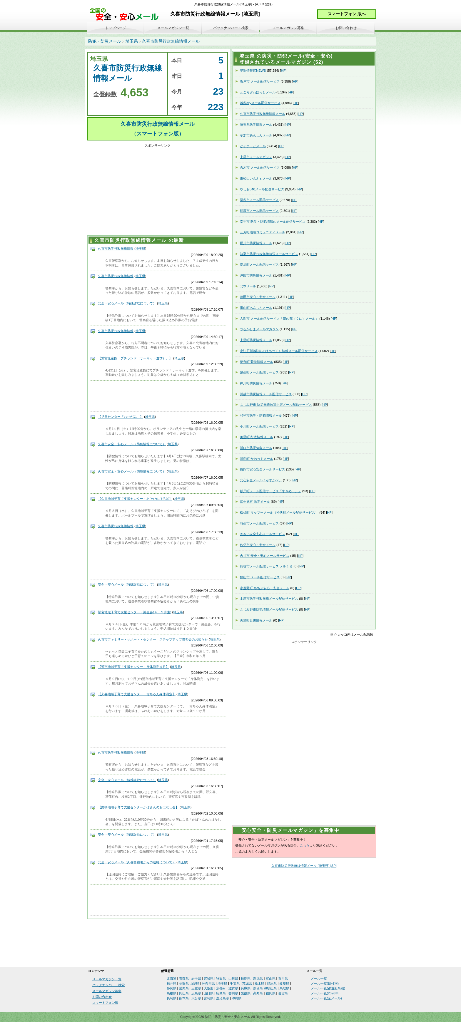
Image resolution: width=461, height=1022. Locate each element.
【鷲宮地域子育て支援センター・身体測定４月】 (133, 667)
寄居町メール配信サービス (259, 264)
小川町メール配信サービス (259, 426)
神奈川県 (208, 983)
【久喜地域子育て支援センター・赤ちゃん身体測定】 (137, 694)
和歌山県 (270, 988)
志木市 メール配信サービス (260, 167)
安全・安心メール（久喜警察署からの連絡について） (137, 862)
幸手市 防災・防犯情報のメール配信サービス (272, 221)
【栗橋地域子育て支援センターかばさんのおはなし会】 (138, 807)
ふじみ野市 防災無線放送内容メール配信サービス (276, 404)
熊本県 (184, 998)
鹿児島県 (222, 998)
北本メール (248, 286)
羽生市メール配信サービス (259, 523)
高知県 (258, 993)
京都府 (221, 988)
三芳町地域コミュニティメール (262, 232)
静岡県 (171, 988)
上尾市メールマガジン (256, 157)
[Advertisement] (157, 190)
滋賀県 (233, 988)
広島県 (196, 993)
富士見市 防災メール (255, 501)
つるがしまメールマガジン (259, 329)
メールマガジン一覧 (173, 28)
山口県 (208, 993)
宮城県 (208, 978)
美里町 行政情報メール (256, 437)
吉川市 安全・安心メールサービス (264, 555)
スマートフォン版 (105, 1002)
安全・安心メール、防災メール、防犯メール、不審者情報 (126, 14)
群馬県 (272, 983)
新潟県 (258, 978)
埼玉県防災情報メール (256, 124)
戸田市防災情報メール (256, 275)
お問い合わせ (346, 28)
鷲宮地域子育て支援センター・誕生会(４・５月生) (134, 612)
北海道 (171, 978)
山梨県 (194, 983)
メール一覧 (319, 978)
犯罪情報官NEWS (253, 70)
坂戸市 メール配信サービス (260, 81)
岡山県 (184, 993)
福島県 (245, 978)
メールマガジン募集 (288, 28)
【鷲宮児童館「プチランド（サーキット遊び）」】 (135, 358)
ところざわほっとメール (257, 92)
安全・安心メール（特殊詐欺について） (127, 303)
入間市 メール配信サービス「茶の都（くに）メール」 (279, 318)
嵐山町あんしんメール (256, 307)
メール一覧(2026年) (325, 993)
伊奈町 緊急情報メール (256, 361)
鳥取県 (284, 988)
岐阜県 (284, 983)
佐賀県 (283, 993)
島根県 (171, 993)
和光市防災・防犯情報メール (261, 415)
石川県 (283, 978)
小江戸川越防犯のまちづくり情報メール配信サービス (279, 351)
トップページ (115, 28)
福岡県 (270, 993)
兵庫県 (245, 988)
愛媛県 (245, 993)
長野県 (184, 983)
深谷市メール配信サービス (259, 200)
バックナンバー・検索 (230, 28)
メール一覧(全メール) (326, 998)
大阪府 (208, 988)
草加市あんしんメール (256, 135)
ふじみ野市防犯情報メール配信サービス (269, 609)
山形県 (233, 978)
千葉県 (235, 983)
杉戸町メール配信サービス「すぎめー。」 (270, 491)
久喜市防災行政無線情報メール (171, 41)
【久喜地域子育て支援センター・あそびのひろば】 (135, 498)
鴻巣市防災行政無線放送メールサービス (269, 254)
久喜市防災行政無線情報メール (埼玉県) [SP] (304, 865)
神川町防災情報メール (256, 383)
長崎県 (171, 998)
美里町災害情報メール (256, 620)
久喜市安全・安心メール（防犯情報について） (132, 444)
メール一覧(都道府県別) (328, 988)
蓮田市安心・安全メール (257, 297)
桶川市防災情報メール (256, 243)
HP (283, 70)
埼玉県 (132, 41)
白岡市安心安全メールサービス (262, 469)
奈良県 (258, 988)
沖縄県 (236, 998)
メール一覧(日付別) (325, 983)
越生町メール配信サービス (259, 372)
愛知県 (184, 988)
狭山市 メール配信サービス (260, 577)
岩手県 (196, 978)
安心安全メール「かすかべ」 (261, 480)
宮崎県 (208, 998)
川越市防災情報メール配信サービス (266, 394)
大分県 (196, 998)
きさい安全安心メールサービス (262, 534)
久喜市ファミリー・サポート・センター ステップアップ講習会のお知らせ (153, 639)
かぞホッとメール (253, 146)
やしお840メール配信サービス (262, 189)
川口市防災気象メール (256, 448)
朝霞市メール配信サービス (259, 210)
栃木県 (259, 983)
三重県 (196, 988)
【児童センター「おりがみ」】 (120, 416)
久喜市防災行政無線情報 (115, 248)
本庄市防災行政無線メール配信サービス (269, 598)
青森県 (184, 978)
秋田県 (221, 978)
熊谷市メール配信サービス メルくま (266, 566)
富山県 (270, 978)
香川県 (233, 993)
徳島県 (221, 993)
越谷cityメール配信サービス (260, 103)
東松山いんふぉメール (256, 178)
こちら (305, 845)
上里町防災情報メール (256, 340)
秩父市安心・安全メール (257, 545)
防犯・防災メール (104, 41)
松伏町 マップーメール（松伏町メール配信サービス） (279, 512)
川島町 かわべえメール (256, 458)
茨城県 (247, 983)
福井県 (171, 983)
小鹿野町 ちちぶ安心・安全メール (264, 588)
